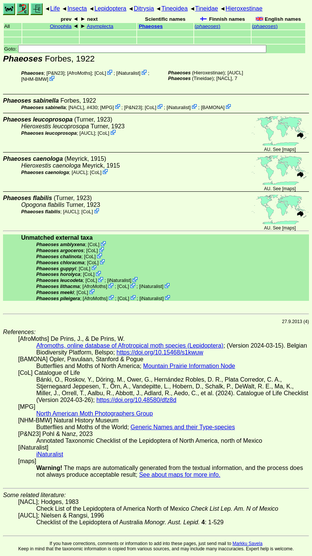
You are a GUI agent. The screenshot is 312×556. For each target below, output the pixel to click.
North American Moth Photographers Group (94, 413)
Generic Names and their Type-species (183, 427)
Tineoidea (174, 8)
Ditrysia (144, 8)
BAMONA (212, 107)
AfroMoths (79, 73)
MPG (107, 107)
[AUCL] (235, 72)
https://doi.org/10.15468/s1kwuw (160, 352)
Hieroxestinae (244, 8)
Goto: (135, 49)
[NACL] (224, 78)
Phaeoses (150, 26)
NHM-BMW (35, 79)
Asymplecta (100, 26)
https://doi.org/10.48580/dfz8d (136, 400)
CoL (100, 73)
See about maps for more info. (179, 474)
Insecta (77, 8)
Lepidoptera (110, 8)
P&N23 (55, 73)
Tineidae (206, 8)
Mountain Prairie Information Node (189, 366)
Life (55, 8)
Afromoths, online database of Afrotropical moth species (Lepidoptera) (129, 345)
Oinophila (60, 26)
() (207, 26)
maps (288, 149)
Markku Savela (247, 543)
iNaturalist (128, 73)
